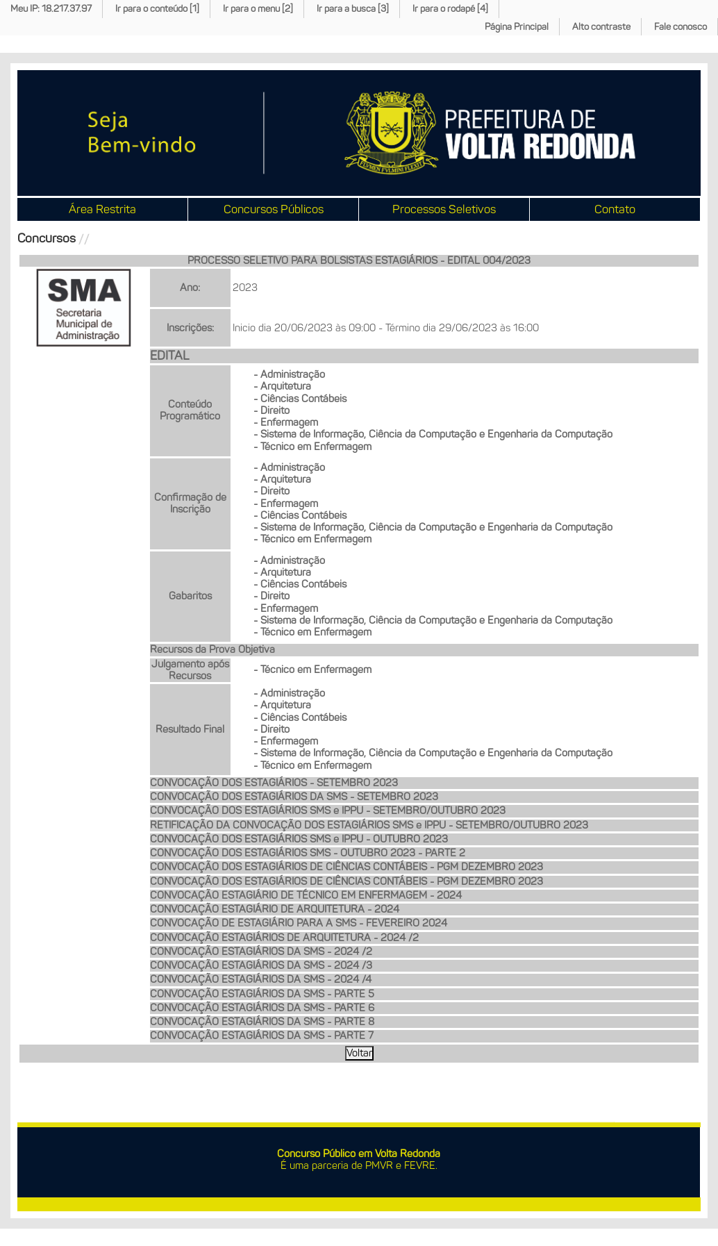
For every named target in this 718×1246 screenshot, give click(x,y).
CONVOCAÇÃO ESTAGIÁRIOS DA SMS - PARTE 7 (262, 1035)
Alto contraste (601, 27)
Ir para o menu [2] (258, 9)
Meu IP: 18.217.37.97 (51, 9)
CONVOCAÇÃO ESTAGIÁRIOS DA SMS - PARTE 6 (262, 1008)
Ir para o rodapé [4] (450, 9)
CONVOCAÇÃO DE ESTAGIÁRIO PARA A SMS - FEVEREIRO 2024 (298, 923)
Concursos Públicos (274, 209)
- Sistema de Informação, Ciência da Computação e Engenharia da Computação (432, 434)
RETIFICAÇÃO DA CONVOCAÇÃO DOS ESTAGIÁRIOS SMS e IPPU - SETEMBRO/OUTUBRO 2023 (369, 825)
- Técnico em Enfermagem (312, 446)
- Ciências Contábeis (300, 398)
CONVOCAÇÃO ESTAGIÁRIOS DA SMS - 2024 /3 (261, 965)
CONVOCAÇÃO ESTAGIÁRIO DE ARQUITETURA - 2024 (274, 909)
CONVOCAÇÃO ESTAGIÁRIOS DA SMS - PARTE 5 (262, 994)
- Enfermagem (285, 422)
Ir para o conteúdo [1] (157, 9)
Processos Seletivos (444, 209)
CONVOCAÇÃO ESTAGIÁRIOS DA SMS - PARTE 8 (262, 1021)
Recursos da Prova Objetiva (212, 649)
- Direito (271, 410)
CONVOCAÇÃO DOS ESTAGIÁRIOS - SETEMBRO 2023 (274, 782)
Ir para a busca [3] (353, 9)
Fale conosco (680, 27)
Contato (614, 209)
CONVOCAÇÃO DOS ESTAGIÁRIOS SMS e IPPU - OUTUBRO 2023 (299, 839)
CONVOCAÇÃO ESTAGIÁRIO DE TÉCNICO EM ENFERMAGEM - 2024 (306, 895)
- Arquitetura (282, 386)
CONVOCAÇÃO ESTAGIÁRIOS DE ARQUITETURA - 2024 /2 (284, 937)
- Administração (289, 374)
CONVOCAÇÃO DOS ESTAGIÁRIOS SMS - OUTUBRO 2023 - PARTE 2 (307, 853)
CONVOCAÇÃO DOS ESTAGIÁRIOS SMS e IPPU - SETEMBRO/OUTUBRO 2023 (328, 810)
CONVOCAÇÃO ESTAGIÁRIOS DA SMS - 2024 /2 (261, 951)
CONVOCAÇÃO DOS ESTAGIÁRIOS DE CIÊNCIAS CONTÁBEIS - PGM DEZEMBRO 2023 (346, 867)
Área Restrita (102, 209)
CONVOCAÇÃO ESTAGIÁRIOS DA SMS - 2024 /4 (260, 979)
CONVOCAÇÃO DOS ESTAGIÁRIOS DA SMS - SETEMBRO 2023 (294, 796)
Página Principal (517, 27)
